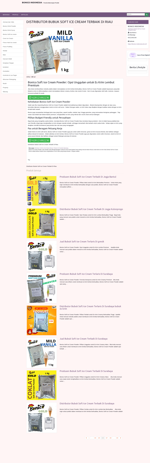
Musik (5, 83)
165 (99, 438)
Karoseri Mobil (7, 59)
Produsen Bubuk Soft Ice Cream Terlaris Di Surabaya (86, 274)
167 (107, 438)
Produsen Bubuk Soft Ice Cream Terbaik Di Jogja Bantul (88, 177)
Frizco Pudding (7, 46)
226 (117, 438)
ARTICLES (24, 14)
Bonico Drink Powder (9, 26)
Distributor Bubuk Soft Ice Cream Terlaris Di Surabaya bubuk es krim (90, 307)
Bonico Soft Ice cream (10, 34)
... (91, 438)
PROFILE (15, 14)
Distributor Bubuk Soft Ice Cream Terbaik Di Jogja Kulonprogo (91, 209)
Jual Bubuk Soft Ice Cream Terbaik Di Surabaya (83, 338)
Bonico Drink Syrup (9, 30)
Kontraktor (6, 71)
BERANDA (6, 14)
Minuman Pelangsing (9, 79)
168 (110, 438)
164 (95, 438)
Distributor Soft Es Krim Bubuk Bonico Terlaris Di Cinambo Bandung (51, 148)
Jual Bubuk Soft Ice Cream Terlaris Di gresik (82, 241)
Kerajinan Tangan (8, 63)
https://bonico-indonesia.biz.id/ (137, 44)
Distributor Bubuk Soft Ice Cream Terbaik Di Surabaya (87, 403)
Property (5, 87)
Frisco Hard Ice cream (10, 42)
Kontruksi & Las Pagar (10, 75)
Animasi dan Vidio (8, 22)
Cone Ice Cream (8, 38)
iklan (4, 55)
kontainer (6, 67)
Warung (5, 91)
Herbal (5, 50)
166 (103, 438)
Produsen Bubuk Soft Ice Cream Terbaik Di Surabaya (86, 371)
